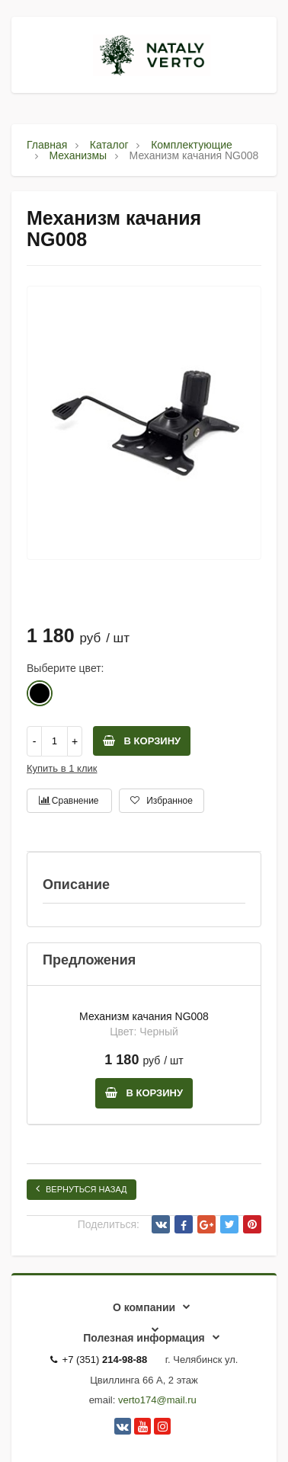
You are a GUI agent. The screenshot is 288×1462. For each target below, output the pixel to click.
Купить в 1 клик (62, 768)
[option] (144, 423)
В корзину (142, 741)
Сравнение (68, 800)
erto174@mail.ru (159, 1400)
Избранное (161, 800)
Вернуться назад (81, 1188)
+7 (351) (99, 1359)
